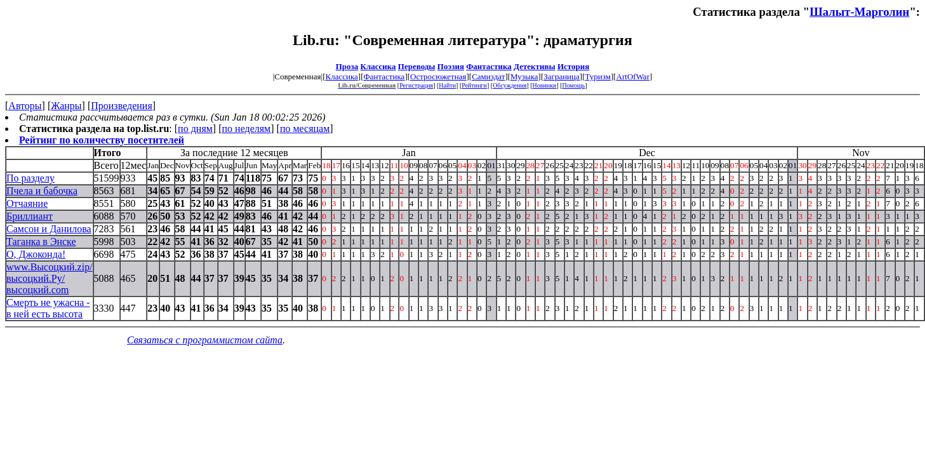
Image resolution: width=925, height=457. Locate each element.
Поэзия (450, 66)
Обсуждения (509, 85)
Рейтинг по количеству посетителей (101, 140)
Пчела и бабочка (41, 190)
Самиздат (488, 76)
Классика (378, 66)
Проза (347, 66)
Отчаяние (27, 203)
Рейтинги (474, 85)
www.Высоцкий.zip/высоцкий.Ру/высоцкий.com (49, 278)
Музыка (524, 76)
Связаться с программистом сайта (205, 339)
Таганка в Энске (41, 241)
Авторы (24, 105)
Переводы (417, 66)
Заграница (561, 76)
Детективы (535, 66)
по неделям (246, 128)
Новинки (545, 85)
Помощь (573, 85)
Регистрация (416, 85)
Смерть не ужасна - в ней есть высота (48, 308)
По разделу (30, 178)
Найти (447, 85)
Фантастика (489, 66)
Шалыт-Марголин (859, 11)
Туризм (597, 76)
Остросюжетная (438, 76)
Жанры (66, 105)
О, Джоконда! (35, 254)
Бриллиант (29, 216)
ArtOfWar (632, 76)
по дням (195, 128)
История (573, 66)
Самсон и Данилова (48, 228)
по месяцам (304, 128)
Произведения (121, 105)
